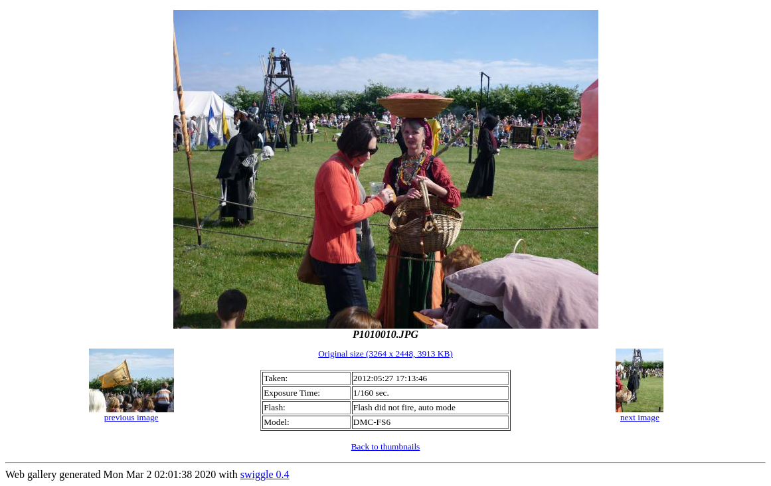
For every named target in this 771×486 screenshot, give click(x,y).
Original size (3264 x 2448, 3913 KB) (385, 354)
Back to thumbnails (385, 446)
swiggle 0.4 (265, 474)
